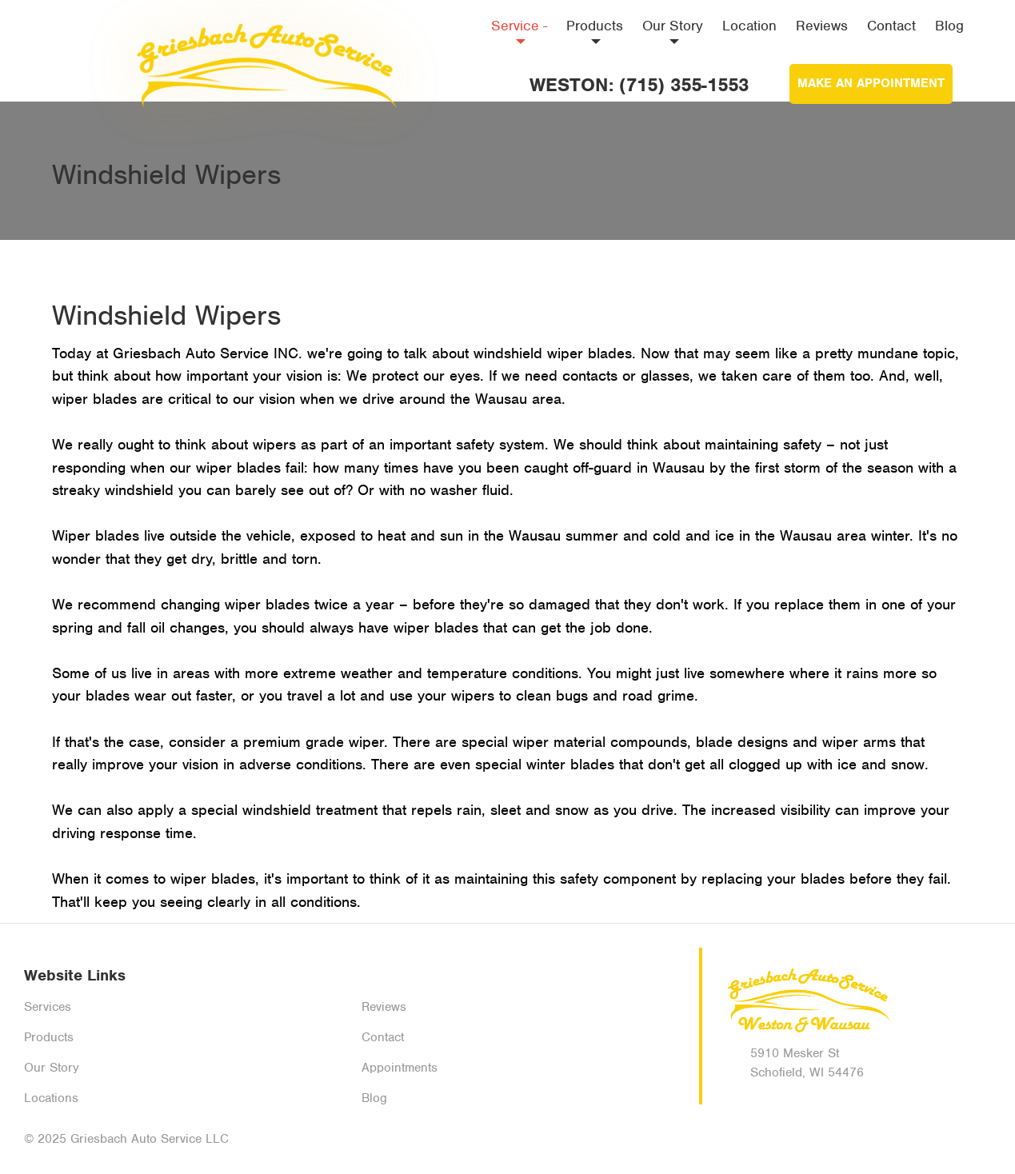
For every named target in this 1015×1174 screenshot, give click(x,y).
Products (594, 30)
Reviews (822, 25)
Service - (519, 30)
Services (47, 1007)
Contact (891, 25)
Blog (949, 25)
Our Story (672, 30)
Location (749, 25)
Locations (51, 1098)
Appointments (400, 1068)
